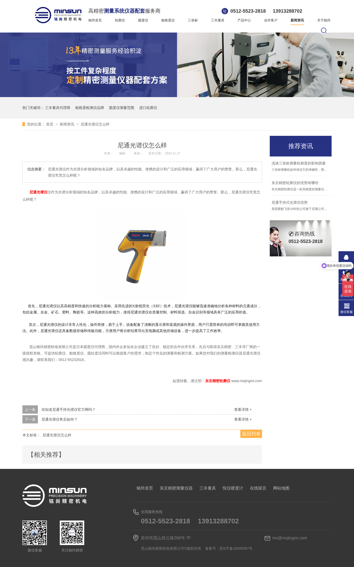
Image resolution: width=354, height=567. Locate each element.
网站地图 (281, 488)
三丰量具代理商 (57, 108)
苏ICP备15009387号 (236, 548)
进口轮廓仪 (148, 108)
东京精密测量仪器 (176, 488)
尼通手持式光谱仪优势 (290, 202)
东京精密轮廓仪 (218, 381)
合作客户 (270, 20)
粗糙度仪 (168, 20)
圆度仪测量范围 (121, 108)
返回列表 (251, 433)
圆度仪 (143, 20)
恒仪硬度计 (233, 488)
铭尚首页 (95, 20)
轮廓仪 (120, 20)
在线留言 (258, 488)
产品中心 (244, 20)
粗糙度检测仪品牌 (89, 108)
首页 (50, 124)
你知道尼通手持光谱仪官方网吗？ (68, 409)
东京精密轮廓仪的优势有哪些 (295, 183)
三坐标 (193, 20)
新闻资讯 (297, 20)
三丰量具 (217, 20)
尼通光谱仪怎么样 (95, 124)
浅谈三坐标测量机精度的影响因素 (299, 163)
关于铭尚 (324, 20)
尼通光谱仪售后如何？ (59, 419)
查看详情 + (243, 409)
